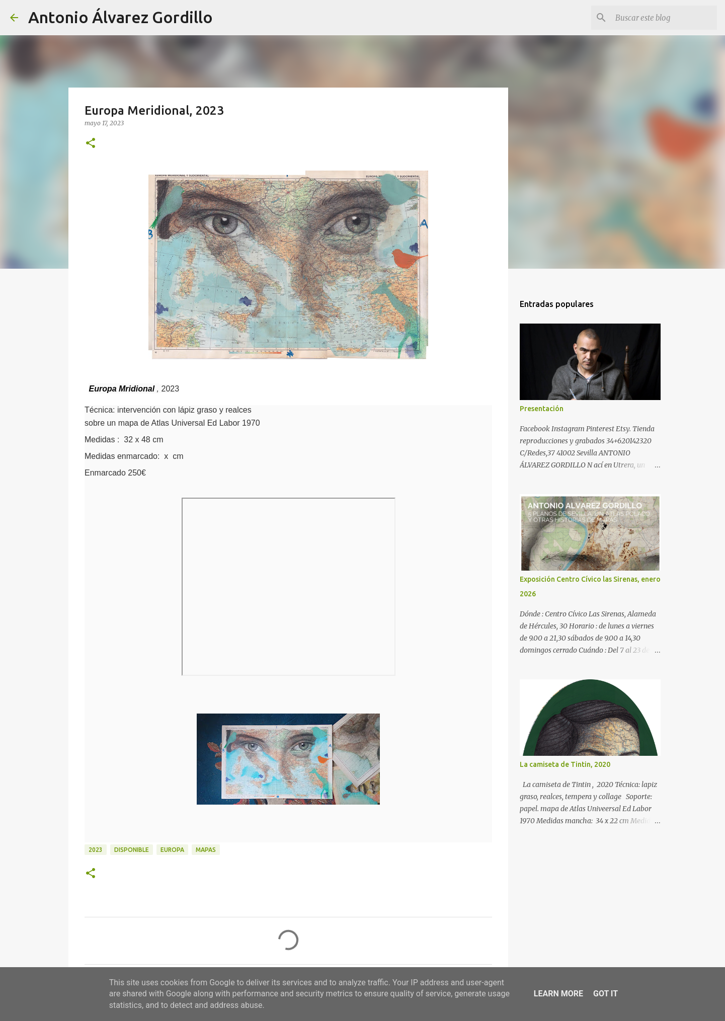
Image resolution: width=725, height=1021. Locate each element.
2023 (96, 849)
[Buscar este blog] (664, 18)
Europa (172, 849)
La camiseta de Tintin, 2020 (565, 764)
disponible (131, 849)
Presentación (541, 409)
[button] (91, 143)
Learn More (558, 993)
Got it (605, 993)
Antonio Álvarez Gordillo (120, 17)
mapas (206, 849)
